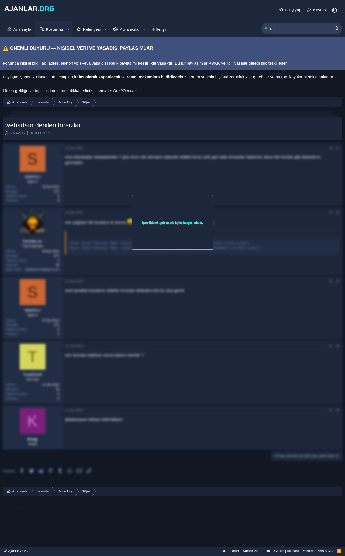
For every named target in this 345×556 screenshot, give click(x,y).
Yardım (308, 551)
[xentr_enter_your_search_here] (296, 28)
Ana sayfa (22, 29)
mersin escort (15, 504)
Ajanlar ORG (16, 551)
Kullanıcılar (130, 29)
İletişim (162, 29)
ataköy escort (42, 516)
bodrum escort (16, 516)
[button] (68, 29)
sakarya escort (16, 533)
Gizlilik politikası (286, 551)
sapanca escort (181, 533)
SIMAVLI (16, 133)
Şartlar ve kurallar (256, 551)
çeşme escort (67, 516)
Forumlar (54, 29)
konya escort (14, 521)
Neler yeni (92, 29)
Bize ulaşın (230, 551)
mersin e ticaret (16, 510)
